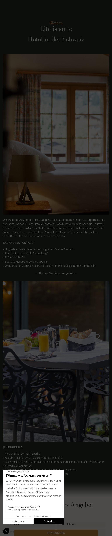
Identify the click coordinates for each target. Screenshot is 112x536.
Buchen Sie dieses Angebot (56, 273)
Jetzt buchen (56, 533)
